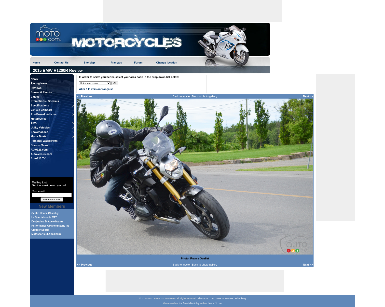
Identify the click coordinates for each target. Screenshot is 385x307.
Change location (166, 62)
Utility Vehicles (40, 127)
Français (116, 62)
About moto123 (205, 298)
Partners (229, 298)
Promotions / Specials (45, 101)
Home (36, 62)
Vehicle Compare (42, 109)
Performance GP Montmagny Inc (50, 225)
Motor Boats (38, 136)
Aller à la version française (96, 89)
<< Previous (84, 96)
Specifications (40, 105)
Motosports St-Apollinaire (46, 234)
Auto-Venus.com (41, 154)
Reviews (36, 87)
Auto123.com (39, 149)
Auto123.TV (38, 158)
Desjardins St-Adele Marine (47, 221)
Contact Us (61, 62)
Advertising (240, 298)
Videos (35, 96)
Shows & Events (41, 92)
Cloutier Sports (40, 230)
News (34, 78)
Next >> (308, 96)
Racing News (39, 83)
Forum (138, 62)
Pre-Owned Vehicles (43, 114)
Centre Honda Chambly (45, 213)
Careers (219, 298)
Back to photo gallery (204, 96)
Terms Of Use (214, 303)
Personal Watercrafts (44, 140)
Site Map (89, 62)
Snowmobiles (39, 131)
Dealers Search (40, 145)
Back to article (181, 96)
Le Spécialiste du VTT (44, 217)
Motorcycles (38, 118)
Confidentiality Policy (189, 303)
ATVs (34, 123)
